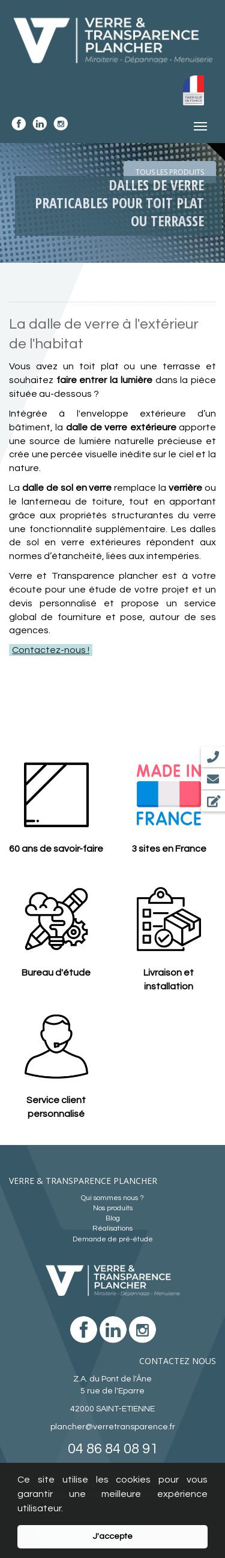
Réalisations (112, 1228)
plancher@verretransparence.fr (112, 1427)
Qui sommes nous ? (112, 1198)
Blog (113, 1218)
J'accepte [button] (112, 1536)
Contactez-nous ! (50, 650)
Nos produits (113, 1208)
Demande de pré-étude (113, 1239)
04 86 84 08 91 (113, 1448)
